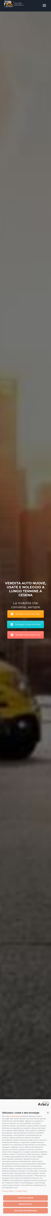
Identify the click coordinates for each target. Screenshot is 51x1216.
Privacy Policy (8, 1191)
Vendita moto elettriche (25, 635)
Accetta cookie (25, 1198)
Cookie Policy (21, 1191)
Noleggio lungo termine (25, 624)
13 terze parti (15, 1116)
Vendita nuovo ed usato (25, 614)
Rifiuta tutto (25, 1204)
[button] (48, 1113)
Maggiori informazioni (25, 1211)
